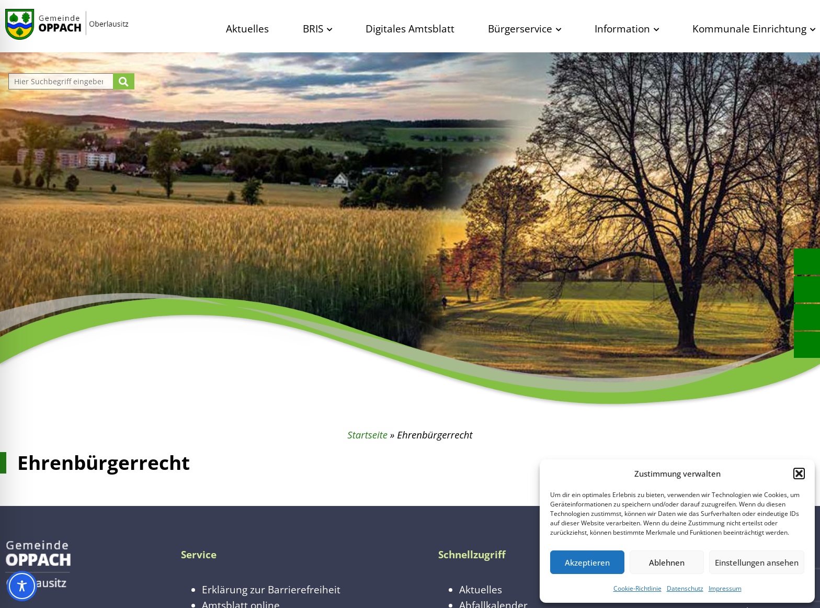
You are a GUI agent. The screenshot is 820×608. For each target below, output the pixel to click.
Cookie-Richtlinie (637, 588)
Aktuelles (247, 28)
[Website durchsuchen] (62, 81)
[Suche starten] (123, 81)
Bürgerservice (520, 28)
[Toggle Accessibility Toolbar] (22, 586)
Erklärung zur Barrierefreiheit (271, 589)
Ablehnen (667, 562)
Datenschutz (685, 588)
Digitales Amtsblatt (410, 28)
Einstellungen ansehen (757, 562)
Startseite (367, 434)
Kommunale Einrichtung (749, 28)
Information (622, 28)
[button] (799, 473)
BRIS (313, 28)
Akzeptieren (587, 562)
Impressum (725, 588)
